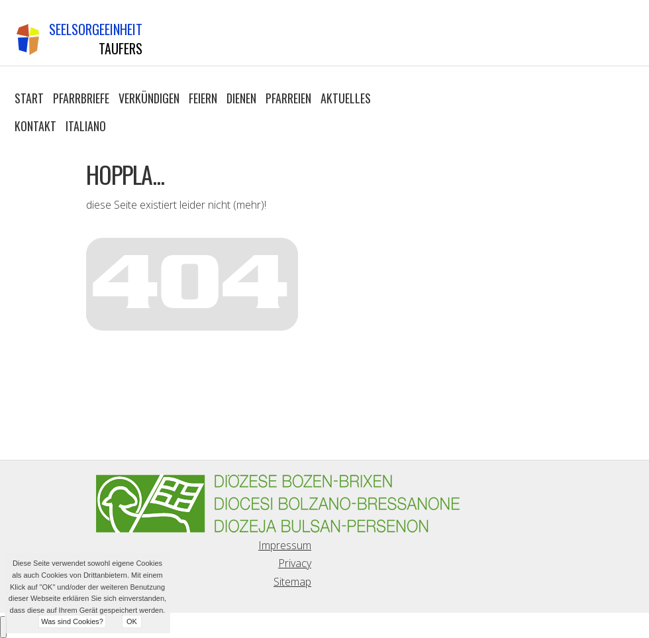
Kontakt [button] (35, 125)
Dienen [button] (241, 98)
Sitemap (292, 581)
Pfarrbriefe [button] (81, 98)
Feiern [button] (203, 98)
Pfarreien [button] (288, 98)
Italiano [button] (86, 125)
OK (131, 621)
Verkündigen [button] (149, 98)
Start (29, 98)
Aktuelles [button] (346, 98)
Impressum (284, 545)
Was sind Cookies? (72, 621)
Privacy (294, 563)
